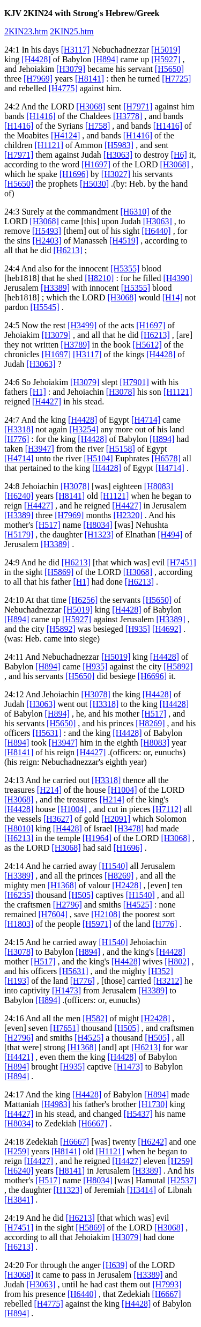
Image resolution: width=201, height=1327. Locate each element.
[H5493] (46, 230)
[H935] (137, 628)
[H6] (179, 154)
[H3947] (39, 448)
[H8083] (158, 486)
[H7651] (64, 1028)
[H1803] (18, 923)
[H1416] (40, 116)
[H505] (81, 895)
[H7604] (53, 914)
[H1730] (152, 1104)
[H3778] (127, 116)
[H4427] (46, 401)
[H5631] (47, 733)
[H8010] (18, 828)
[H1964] (97, 838)
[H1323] (99, 534)
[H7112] (167, 809)
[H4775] (63, 88)
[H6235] (18, 895)
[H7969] (38, 78)
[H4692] (166, 628)
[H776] (16, 439)
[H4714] (145, 419)
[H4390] (177, 278)
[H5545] (44, 307)
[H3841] (18, 1199)
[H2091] (115, 818)
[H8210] (99, 278)
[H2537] (181, 1180)
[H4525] (137, 904)
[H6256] (83, 599)
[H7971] (137, 106)
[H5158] (120, 448)
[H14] (172, 297)
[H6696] (152, 676)
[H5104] (98, 458)
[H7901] (134, 382)
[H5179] (18, 534)
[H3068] (90, 106)
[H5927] (165, 59)
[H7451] (181, 562)
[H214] (49, 789)
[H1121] (48, 145)
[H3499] (82, 325)
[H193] (16, 980)
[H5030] (94, 183)
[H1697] (95, 164)
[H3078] (120, 391)
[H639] (115, 1265)
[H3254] (83, 429)
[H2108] (105, 914)
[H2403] (46, 240)
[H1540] (113, 866)
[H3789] (75, 344)
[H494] (170, 534)
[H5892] (61, 628)
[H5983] (119, 145)
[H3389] (55, 287)
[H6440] (156, 230)
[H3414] (141, 1190)
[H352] (160, 971)
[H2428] (126, 885)
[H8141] (89, 78)
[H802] (177, 961)
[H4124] (65, 135)
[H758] (97, 125)
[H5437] (138, 1113)
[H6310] (134, 211)
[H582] (95, 1018)
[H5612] (147, 344)
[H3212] (167, 980)
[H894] (105, 59)
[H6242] (152, 1141)
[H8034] (97, 524)
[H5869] (58, 572)
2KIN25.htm (71, 31)
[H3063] (117, 154)
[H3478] (129, 828)
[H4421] (18, 1056)
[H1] (38, 391)
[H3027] (115, 174)
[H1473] (66, 990)
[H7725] (176, 78)
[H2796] (67, 904)
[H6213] (68, 250)
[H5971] (97, 923)
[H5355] (124, 268)
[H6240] (18, 495)
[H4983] (55, 1104)
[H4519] (123, 240)
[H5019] (165, 49)
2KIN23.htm (26, 31)
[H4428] (35, 59)
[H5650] (169, 68)
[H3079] (70, 68)
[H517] (47, 524)
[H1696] (73, 174)
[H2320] (128, 515)
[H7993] (166, 1284)
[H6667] (92, 1123)
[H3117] (75, 49)
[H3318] (18, 429)
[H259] (16, 1151)
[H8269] (150, 723)
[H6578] (166, 458)
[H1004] (122, 789)
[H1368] (62, 885)
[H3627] (57, 818)
